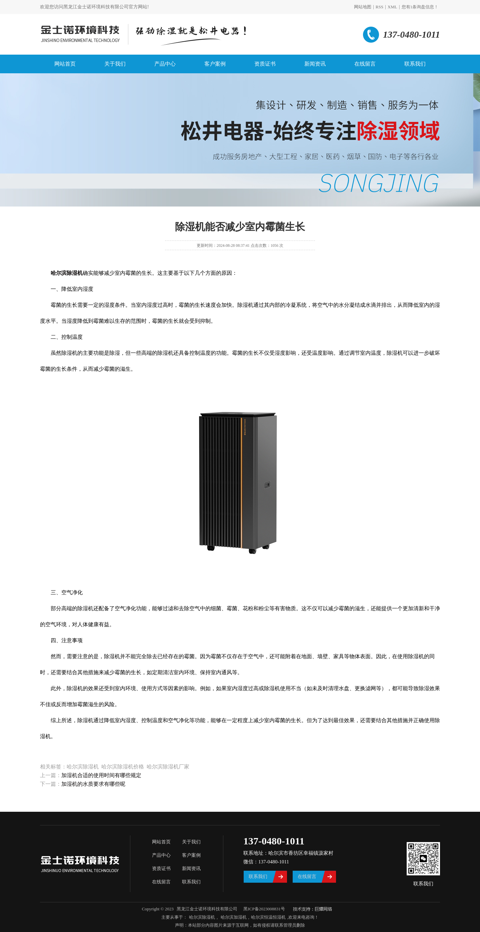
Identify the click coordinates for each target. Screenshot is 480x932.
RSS (379, 6)
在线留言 (365, 64)
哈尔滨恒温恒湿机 (268, 917)
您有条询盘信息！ (420, 6)
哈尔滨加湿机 (232, 917)
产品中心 (165, 64)
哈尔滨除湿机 (202, 917)
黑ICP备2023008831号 (264, 908)
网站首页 (65, 64)
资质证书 (265, 64)
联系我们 (415, 64)
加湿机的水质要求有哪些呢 (93, 784)
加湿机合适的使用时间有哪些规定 (101, 775)
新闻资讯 (315, 64)
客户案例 (215, 64)
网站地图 (362, 6)
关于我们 (115, 64)
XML (392, 6)
